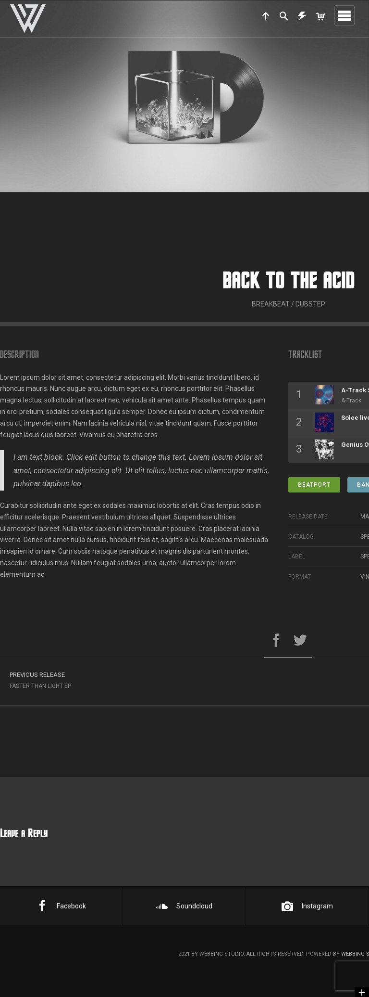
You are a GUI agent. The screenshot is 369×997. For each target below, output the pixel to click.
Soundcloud (184, 906)
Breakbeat (271, 318)
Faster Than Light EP (144, 683)
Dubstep (310, 318)
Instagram (307, 906)
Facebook (61, 906)
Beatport (314, 489)
